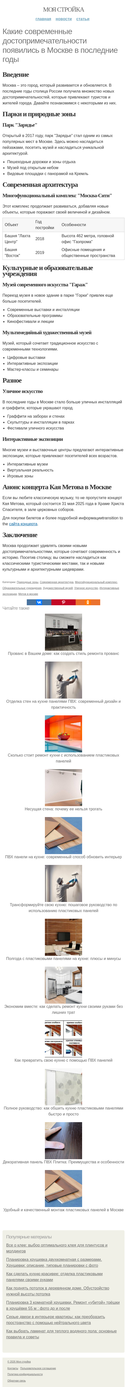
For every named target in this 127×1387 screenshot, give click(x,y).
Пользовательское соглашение (38, 1368)
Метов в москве (28, 593)
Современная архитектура (57, 582)
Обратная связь (16, 1380)
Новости (64, 19)
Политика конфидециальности (25, 1374)
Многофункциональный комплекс (96, 582)
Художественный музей (58, 587)
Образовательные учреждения (21, 587)
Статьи (83, 19)
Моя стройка (63, 9)
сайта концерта (23, 524)
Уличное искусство (86, 587)
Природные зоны (27, 582)
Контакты (12, 1368)
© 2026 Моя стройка (19, 1361)
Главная (43, 19)
